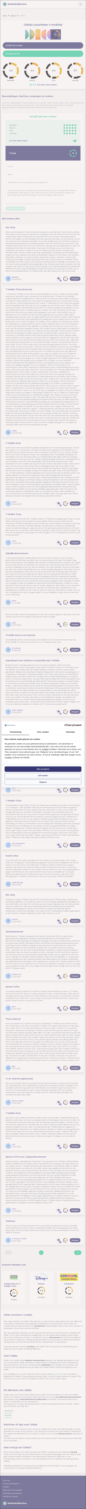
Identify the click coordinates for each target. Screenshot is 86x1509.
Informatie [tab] (70, 732)
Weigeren (43, 782)
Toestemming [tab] (15, 732)
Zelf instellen (43, 776)
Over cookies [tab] (43, 732)
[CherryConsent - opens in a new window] (72, 725)
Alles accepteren (43, 769)
